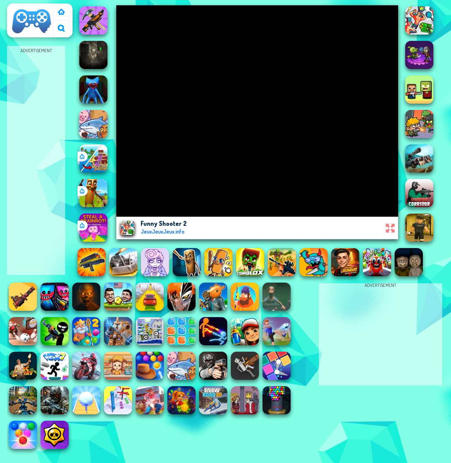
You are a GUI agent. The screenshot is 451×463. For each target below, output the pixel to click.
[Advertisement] (36, 160)
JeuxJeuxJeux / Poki (29, 12)
